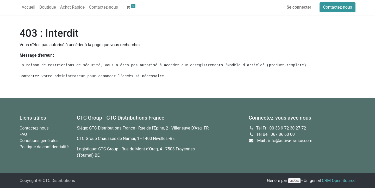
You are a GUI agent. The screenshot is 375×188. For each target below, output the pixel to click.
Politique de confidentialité (44, 146)
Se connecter (299, 7)
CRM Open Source (338, 180)
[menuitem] (28, 7)
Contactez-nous (337, 7)
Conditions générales (39, 140)
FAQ (23, 134)
